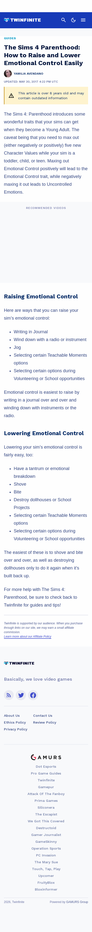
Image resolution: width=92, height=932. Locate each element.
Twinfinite (46, 780)
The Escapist (46, 814)
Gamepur (46, 787)
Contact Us (42, 715)
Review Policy (44, 722)
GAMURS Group (77, 902)
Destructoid (46, 828)
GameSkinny (46, 842)
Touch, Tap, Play (46, 869)
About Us (12, 715)
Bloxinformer (46, 889)
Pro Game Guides (46, 773)
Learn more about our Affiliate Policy (27, 636)
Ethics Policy (15, 722)
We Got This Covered (46, 821)
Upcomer (46, 876)
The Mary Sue (46, 862)
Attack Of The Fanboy (46, 794)
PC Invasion (46, 855)
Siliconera (46, 807)
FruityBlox (46, 882)
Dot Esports (46, 766)
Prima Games (46, 801)
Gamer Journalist (46, 835)
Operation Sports (46, 848)
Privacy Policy (15, 729)
